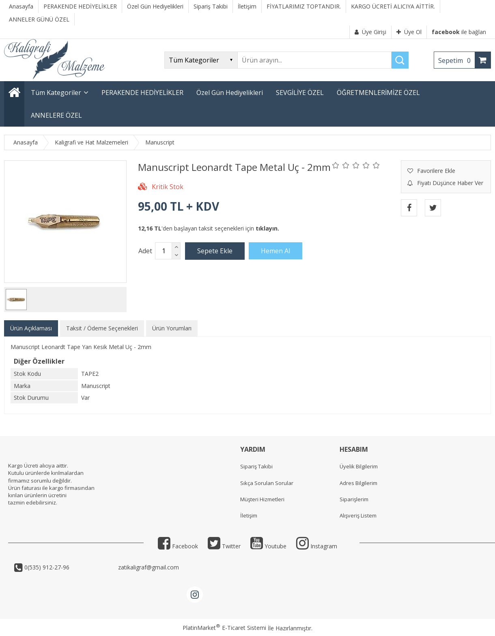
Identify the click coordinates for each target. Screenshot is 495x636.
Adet (145, 250)
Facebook (178, 546)
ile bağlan (459, 32)
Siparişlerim (354, 499)
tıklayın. (267, 228)
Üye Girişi (370, 32)
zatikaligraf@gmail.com (147, 567)
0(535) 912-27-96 (69, 567)
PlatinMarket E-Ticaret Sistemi (224, 628)
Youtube (268, 546)
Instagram (316, 546)
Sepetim (456, 60)
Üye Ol (409, 32)
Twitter (224, 546)
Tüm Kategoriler (56, 92)
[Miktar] (163, 250)
